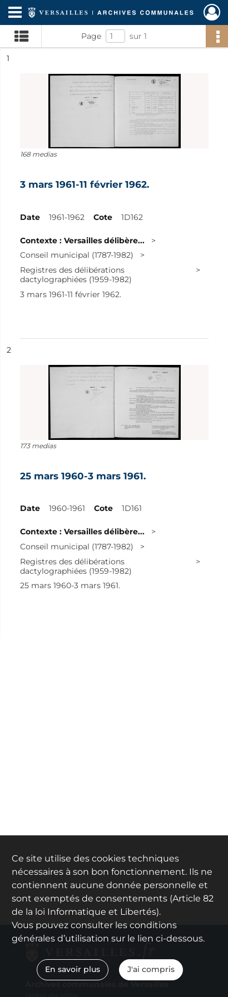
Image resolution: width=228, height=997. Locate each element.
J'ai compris (151, 969)
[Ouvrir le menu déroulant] (15, 13)
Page (91, 36)
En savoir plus (72, 969)
